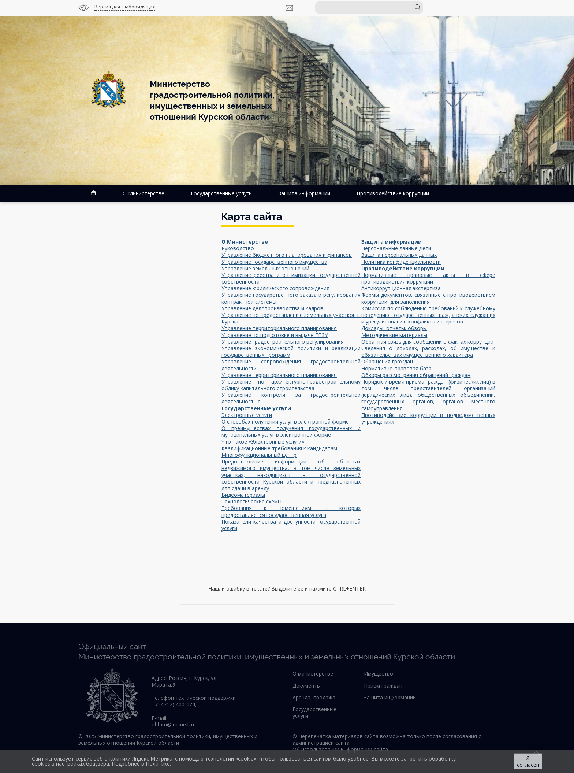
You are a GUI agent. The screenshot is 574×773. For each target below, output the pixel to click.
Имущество (378, 673)
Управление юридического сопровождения (275, 288)
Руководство (237, 248)
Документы (306, 685)
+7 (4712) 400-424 (173, 704)
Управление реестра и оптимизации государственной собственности (291, 278)
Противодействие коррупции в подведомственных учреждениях (428, 418)
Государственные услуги (221, 193)
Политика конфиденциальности (401, 261)
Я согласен (528, 761)
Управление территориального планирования (279, 328)
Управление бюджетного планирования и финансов (286, 254)
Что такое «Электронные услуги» (262, 441)
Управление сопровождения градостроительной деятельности (291, 364)
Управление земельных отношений (265, 268)
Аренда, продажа (313, 697)
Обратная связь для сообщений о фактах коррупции (427, 341)
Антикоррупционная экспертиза (401, 288)
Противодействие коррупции (393, 193)
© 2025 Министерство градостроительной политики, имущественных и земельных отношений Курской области (167, 739)
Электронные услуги (246, 414)
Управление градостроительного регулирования (282, 341)
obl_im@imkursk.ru (174, 724)
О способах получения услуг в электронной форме (285, 421)
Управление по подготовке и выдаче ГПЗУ (274, 335)
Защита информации (304, 193)
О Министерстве (143, 193)
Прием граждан (383, 685)
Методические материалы (394, 335)
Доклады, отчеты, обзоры (394, 328)
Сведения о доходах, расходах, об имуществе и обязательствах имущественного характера (428, 351)
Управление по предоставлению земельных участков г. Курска (291, 318)
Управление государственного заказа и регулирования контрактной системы (291, 298)
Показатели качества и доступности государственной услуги (291, 525)
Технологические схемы (251, 501)
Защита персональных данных (399, 254)
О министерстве (312, 673)
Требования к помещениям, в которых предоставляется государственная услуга (291, 511)
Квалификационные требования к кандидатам (279, 448)
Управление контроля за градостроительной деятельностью (291, 398)
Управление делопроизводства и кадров (272, 308)
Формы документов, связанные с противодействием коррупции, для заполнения (428, 298)
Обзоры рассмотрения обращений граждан (415, 374)
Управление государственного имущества (274, 261)
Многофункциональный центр (259, 454)
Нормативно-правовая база (396, 368)
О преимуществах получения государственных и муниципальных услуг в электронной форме (291, 431)
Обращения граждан (387, 361)
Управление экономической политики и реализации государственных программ (291, 351)
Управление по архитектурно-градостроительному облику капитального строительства (291, 385)
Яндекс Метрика (152, 758)
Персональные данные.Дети (396, 248)
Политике (158, 763)
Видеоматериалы (243, 494)
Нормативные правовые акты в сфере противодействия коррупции (428, 278)
